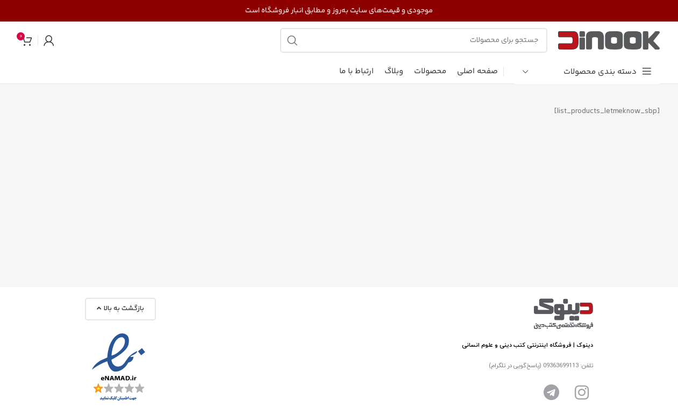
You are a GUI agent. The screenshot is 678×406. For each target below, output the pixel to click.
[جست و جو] (413, 40)
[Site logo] (609, 40)
